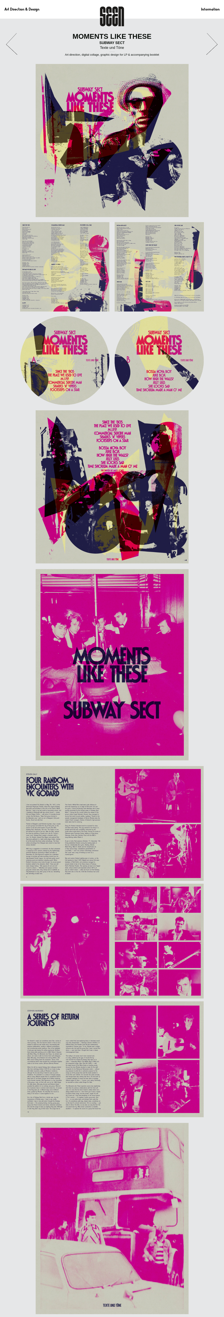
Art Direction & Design (21, 9)
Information (210, 9)
